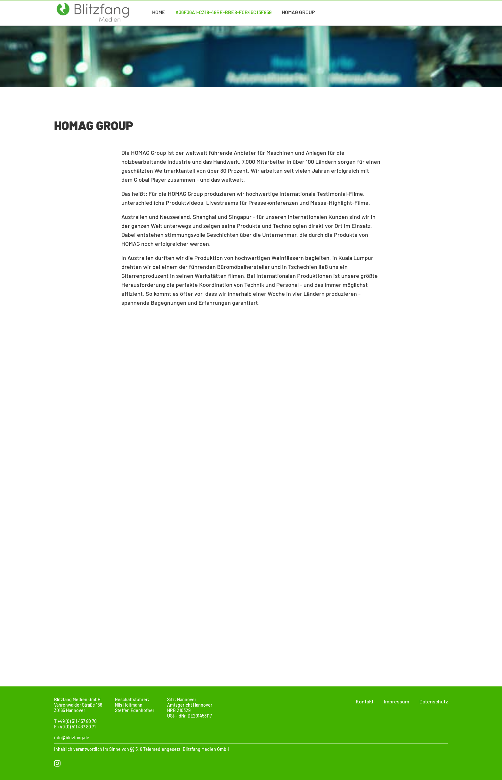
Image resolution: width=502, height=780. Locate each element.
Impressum (396, 701)
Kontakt (365, 701)
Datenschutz (433, 701)
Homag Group (298, 12)
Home (158, 12)
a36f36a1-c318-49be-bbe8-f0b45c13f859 (223, 12)
